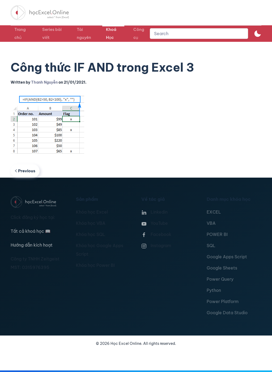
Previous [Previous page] (25, 170)
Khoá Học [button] (111, 33)
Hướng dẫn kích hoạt (32, 245)
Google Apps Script (227, 256)
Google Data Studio (227, 312)
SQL (211, 245)
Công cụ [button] (138, 33)
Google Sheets (222, 268)
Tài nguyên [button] (84, 33)
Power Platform (223, 301)
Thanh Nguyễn (44, 82)
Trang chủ (20, 33)
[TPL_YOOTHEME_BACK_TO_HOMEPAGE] (45, 12)
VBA (211, 223)
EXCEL (214, 212)
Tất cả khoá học (30, 231)
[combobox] (199, 33)
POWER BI (217, 234)
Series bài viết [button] (52, 33)
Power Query (220, 279)
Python (214, 290)
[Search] (199, 33)
